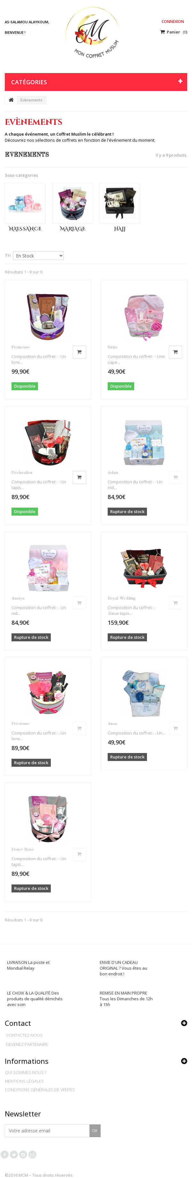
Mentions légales (24, 1081)
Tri (8, 255)
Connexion (173, 21)
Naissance (25, 229)
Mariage (72, 229)
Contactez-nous (24, 1035)
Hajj (120, 229)
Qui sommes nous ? (25, 1072)
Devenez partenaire (27, 1044)
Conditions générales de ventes (40, 1089)
